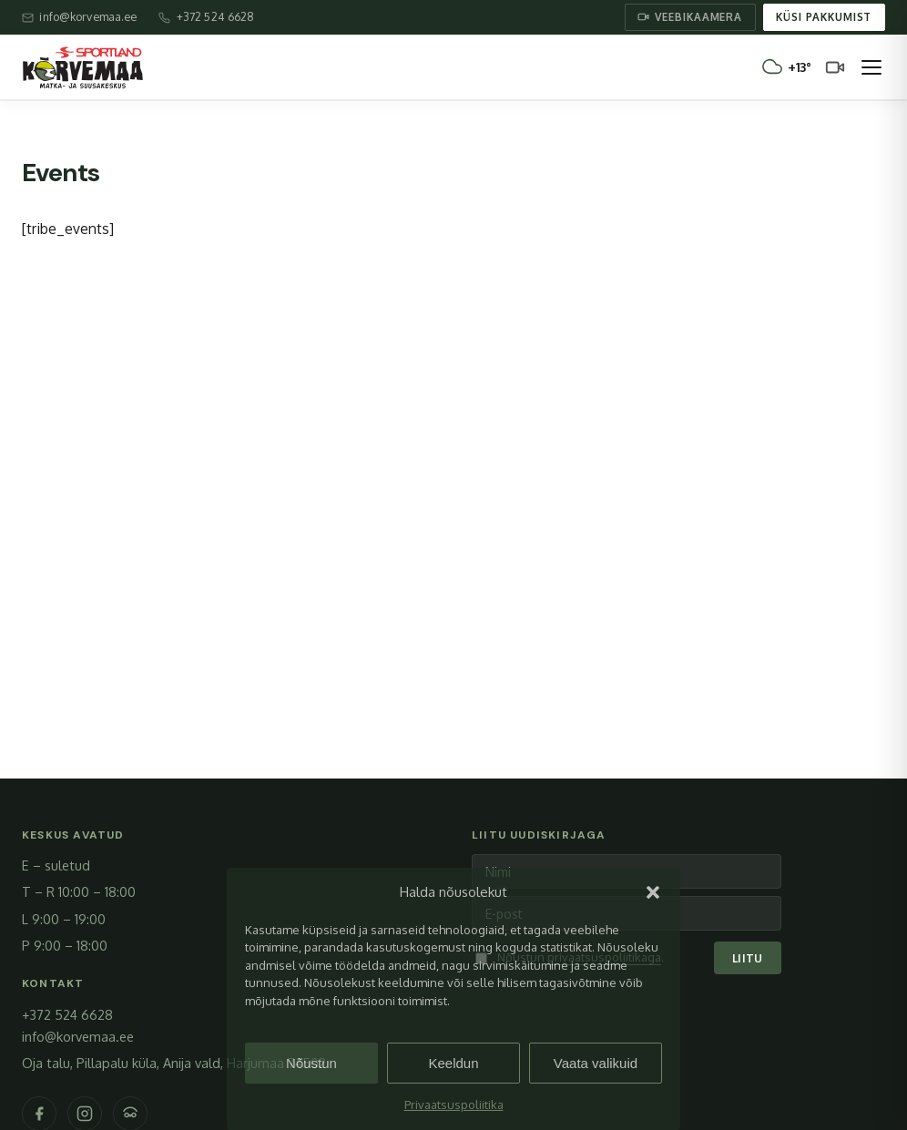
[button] (653, 892)
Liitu (747, 958)
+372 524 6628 (67, 1014)
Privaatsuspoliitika (454, 1104)
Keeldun (453, 1063)
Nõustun (311, 1063)
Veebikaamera (689, 17)
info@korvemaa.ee (78, 1036)
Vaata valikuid (595, 1063)
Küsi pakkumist (823, 17)
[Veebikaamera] (835, 67)
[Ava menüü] (871, 67)
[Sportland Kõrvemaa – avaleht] (83, 67)
